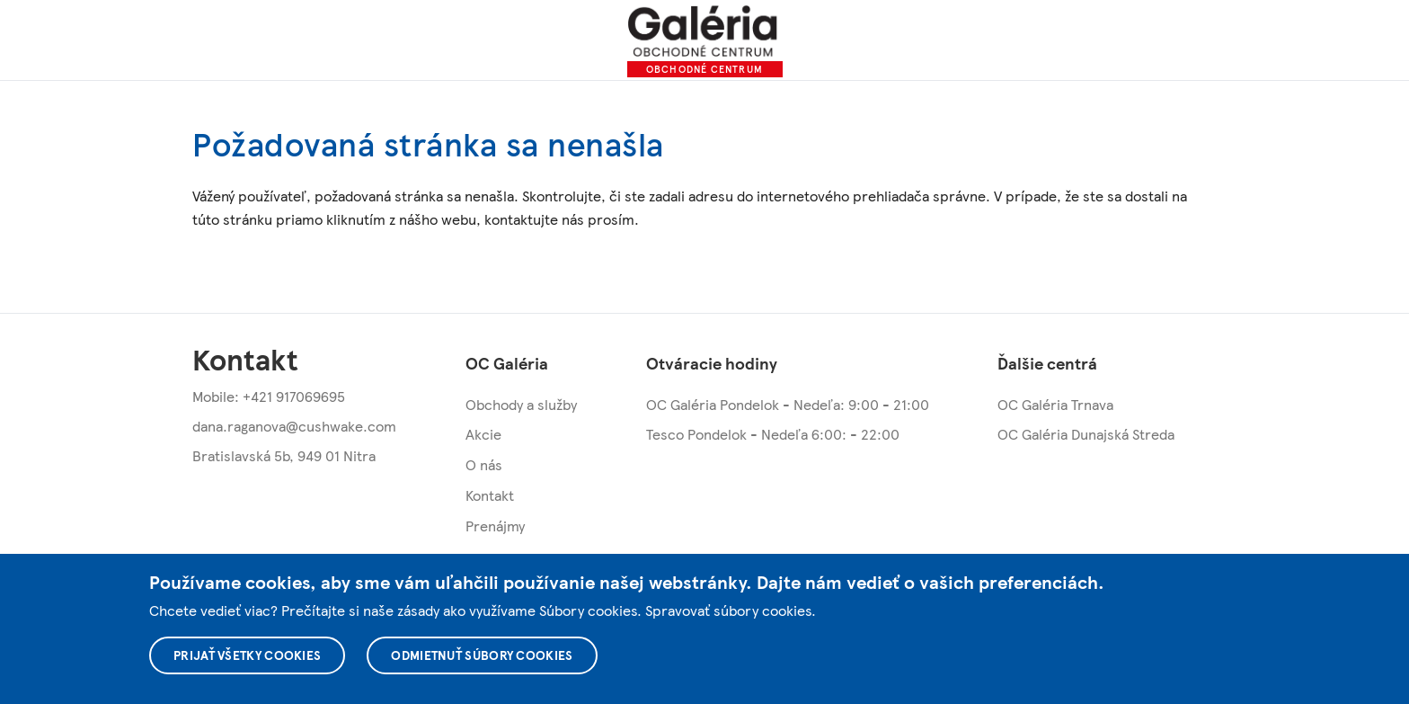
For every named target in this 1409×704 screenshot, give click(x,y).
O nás (483, 464)
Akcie (483, 433)
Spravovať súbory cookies (728, 610)
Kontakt (489, 495)
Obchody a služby (521, 404)
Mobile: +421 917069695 (268, 396)
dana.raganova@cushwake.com (294, 425)
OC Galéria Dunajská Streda (1085, 433)
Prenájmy (495, 525)
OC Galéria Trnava (1055, 404)
